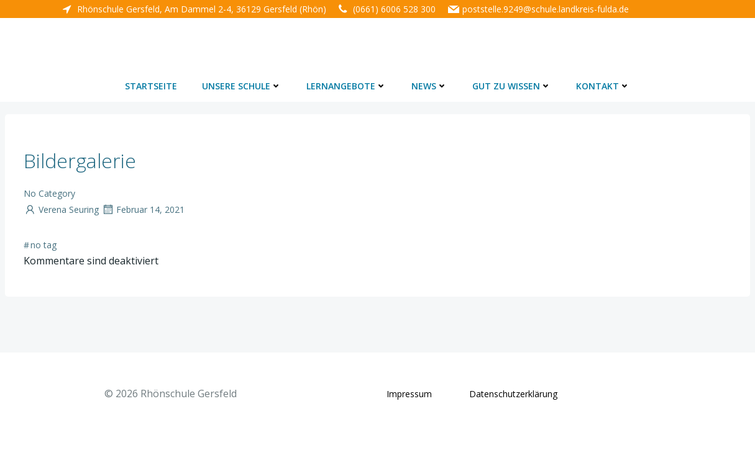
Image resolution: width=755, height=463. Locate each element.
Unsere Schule (241, 86)
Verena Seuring (61, 209)
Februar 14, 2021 (143, 209)
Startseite (151, 86)
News (429, 86)
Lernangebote (346, 86)
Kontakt (603, 86)
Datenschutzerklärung (513, 394)
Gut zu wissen (511, 86)
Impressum (409, 394)
